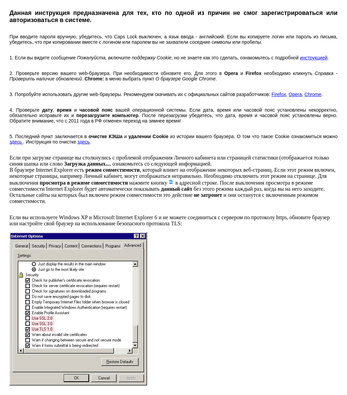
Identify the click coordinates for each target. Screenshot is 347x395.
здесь (16, 142)
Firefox (278, 94)
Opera (295, 94)
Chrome (313, 94)
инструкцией (313, 57)
